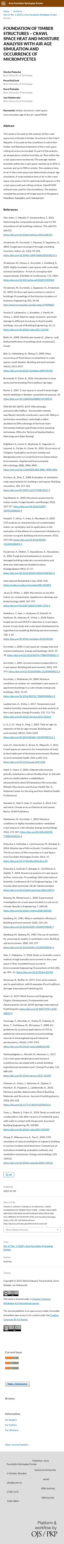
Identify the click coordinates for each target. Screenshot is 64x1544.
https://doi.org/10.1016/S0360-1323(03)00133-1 (29, 737)
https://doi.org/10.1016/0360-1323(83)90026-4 (28, 947)
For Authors (11, 1425)
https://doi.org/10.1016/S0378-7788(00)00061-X (29, 696)
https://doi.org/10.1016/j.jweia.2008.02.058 (26, 1046)
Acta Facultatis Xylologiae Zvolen (26, 3)
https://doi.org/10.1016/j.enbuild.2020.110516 (28, 1162)
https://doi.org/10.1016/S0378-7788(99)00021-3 (33, 655)
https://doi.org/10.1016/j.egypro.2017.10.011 (27, 716)
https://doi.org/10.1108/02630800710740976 (27, 398)
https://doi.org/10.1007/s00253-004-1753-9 (26, 605)
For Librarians (12, 1430)
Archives (17, 11)
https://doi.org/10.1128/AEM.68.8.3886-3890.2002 (30, 469)
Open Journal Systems (17, 1444)
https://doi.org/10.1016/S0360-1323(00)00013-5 (34, 671)
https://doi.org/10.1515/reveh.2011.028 (24, 762)
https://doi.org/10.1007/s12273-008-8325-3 (26, 490)
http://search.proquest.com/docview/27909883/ (28, 304)
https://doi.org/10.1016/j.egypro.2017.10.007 (27, 1075)
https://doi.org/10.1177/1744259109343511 (27, 1104)
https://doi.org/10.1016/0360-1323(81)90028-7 (28, 926)
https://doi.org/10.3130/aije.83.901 (34, 972)
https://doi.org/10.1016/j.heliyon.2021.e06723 (27, 234)
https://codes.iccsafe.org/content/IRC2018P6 (27, 585)
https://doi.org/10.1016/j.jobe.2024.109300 (26, 1129)
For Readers (11, 1419)
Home (6, 11)
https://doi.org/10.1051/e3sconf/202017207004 (28, 280)
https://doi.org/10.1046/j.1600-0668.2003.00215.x (30, 255)
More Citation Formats (17, 1229)
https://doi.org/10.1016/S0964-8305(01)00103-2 (29, 573)
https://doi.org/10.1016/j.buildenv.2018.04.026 (28, 638)
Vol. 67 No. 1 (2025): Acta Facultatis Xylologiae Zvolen (30, 14)
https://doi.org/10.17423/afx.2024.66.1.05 (25, 861)
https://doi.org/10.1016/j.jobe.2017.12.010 (25, 329)
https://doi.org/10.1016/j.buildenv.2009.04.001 (28, 370)
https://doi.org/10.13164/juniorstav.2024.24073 (28, 890)
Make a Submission (17, 1384)
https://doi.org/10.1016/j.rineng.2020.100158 (27, 910)
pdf (10, 1174)
